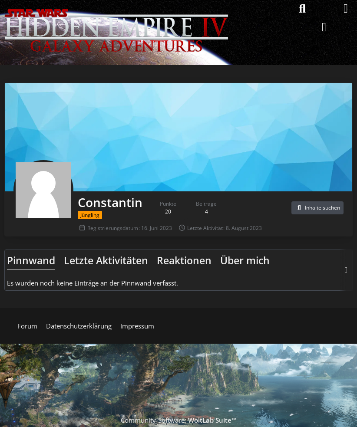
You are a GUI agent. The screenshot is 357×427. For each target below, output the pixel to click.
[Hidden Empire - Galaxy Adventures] (116, 8)
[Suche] (302, 8)
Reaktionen (184, 260)
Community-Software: (179, 420)
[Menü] (345, 8)
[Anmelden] (324, 27)
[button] (317, 207)
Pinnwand (31, 260)
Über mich (245, 260)
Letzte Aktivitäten (106, 260)
